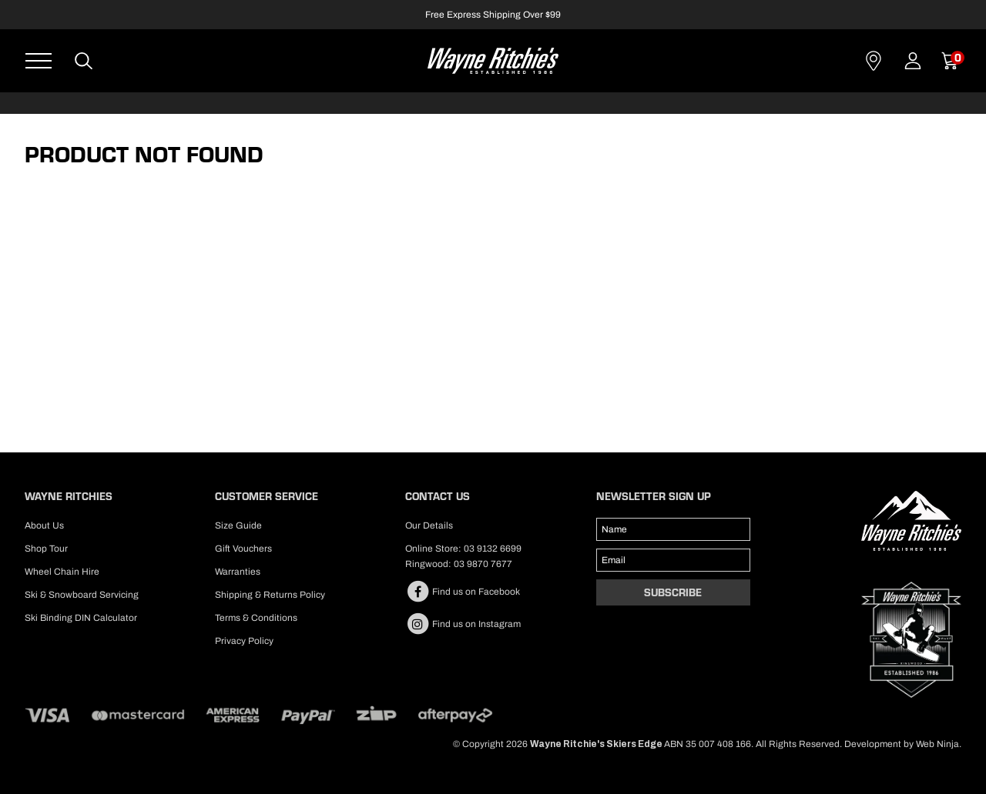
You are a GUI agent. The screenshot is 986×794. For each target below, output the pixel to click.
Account (912, 60)
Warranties (237, 572)
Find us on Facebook (462, 592)
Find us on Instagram (463, 624)
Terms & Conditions (256, 618)
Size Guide (238, 525)
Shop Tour (46, 548)
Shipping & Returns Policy (270, 595)
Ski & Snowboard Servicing (82, 595)
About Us (44, 525)
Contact (873, 60)
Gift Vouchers (243, 548)
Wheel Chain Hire (62, 572)
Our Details (429, 525)
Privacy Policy (244, 641)
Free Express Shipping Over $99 (493, 15)
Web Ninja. (938, 744)
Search (84, 60)
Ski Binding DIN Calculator (81, 618)
